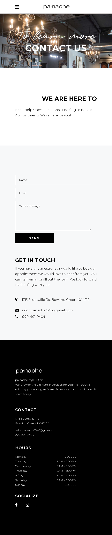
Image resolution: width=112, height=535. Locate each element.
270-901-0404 (24, 435)
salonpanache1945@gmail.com (36, 430)
